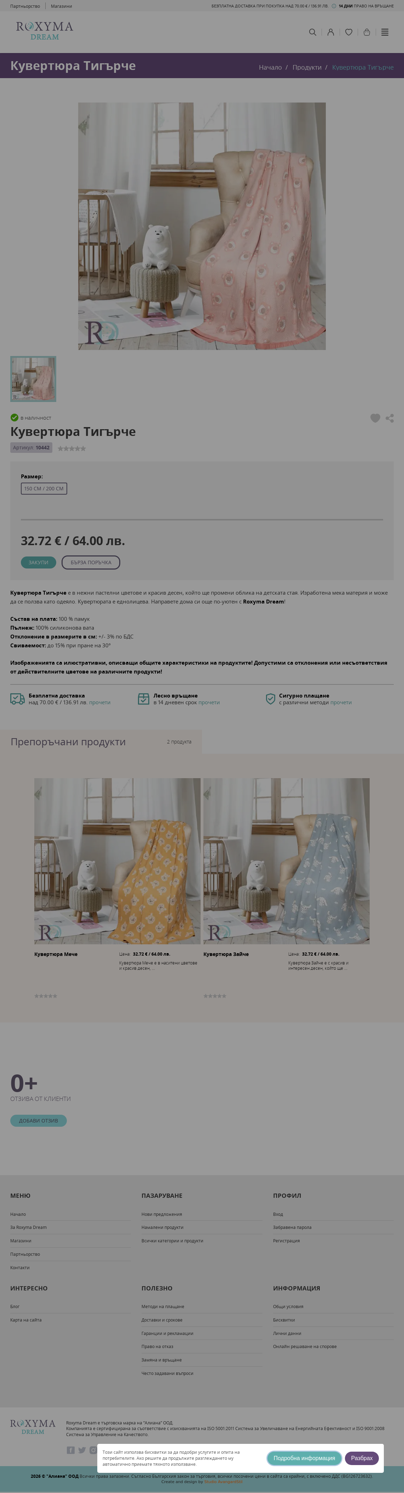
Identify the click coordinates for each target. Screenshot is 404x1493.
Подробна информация (304, 1458)
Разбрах (362, 1458)
